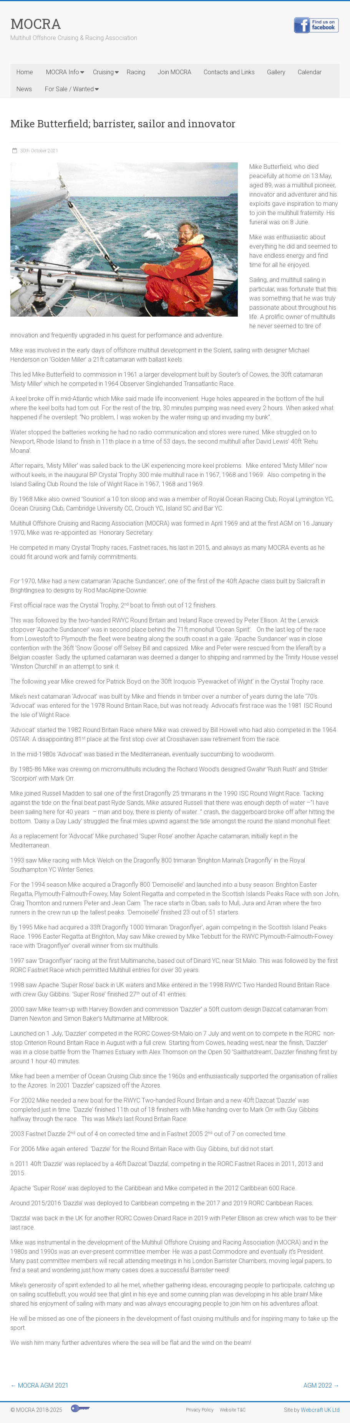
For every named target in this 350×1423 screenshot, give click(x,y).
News (24, 89)
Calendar (310, 72)
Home (25, 72)
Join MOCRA (174, 72)
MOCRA (35, 23)
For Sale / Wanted (69, 89)
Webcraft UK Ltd (320, 1410)
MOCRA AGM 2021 (39, 1385)
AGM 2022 (322, 1385)
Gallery (276, 72)
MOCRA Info (62, 72)
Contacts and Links (229, 72)
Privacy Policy (200, 1410)
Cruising (103, 72)
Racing (136, 72)
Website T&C (232, 1410)
